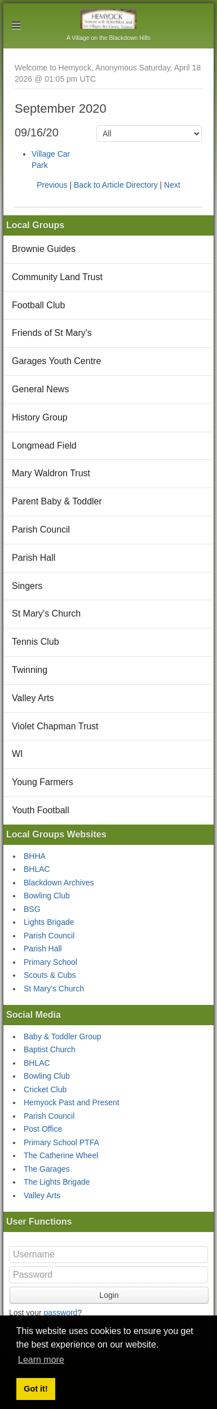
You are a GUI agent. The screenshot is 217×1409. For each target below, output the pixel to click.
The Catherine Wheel (61, 1155)
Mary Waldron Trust (51, 473)
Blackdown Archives (59, 882)
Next (172, 184)
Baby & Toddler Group (62, 1036)
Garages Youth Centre (56, 361)
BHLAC (37, 869)
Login (108, 1295)
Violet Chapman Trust (55, 726)
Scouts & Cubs (50, 975)
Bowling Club (47, 895)
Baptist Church (50, 1049)
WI (17, 754)
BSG (32, 909)
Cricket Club (45, 1089)
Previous (52, 184)
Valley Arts (33, 698)
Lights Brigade (49, 922)
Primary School (50, 962)
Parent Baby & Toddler (57, 501)
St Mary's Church (46, 613)
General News (40, 389)
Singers (27, 586)
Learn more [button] (41, 1359)
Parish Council (41, 529)
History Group (40, 417)
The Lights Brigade (57, 1181)
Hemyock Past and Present (71, 1102)
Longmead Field (44, 445)
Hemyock (108, 19)
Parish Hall (33, 557)
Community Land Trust (57, 277)
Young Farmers (42, 782)
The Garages (47, 1168)
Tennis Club (35, 641)
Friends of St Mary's (52, 333)
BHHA (35, 856)
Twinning (29, 670)
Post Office (43, 1128)
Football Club (38, 305)
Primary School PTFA (61, 1142)
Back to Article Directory (116, 184)
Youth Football (40, 810)
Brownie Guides (44, 249)
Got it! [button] (35, 1388)
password (60, 1312)
